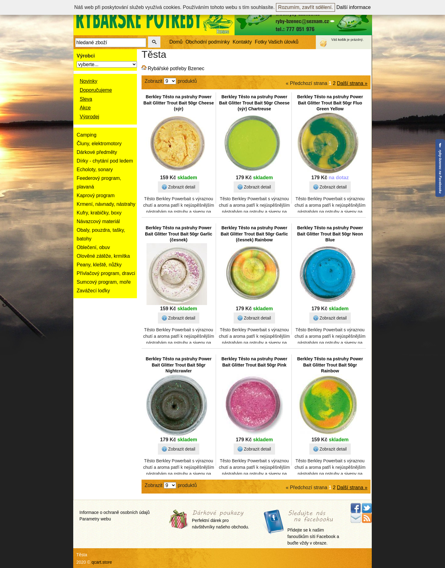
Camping (86, 135)
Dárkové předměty (97, 152)
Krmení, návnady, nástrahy (106, 204)
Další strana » (352, 83)
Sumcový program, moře (104, 282)
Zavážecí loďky (93, 290)
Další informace (354, 7)
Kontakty (242, 42)
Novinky (88, 81)
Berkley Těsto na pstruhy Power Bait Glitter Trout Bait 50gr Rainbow (330, 364)
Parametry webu (95, 518)
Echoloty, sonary (95, 169)
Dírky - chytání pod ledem (105, 160)
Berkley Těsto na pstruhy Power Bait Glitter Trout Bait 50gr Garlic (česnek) (178, 233)
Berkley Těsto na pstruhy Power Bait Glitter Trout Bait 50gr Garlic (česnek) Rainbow (254, 233)
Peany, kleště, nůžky (99, 264)
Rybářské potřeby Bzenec (176, 68)
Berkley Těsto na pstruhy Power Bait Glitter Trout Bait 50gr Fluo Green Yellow (330, 102)
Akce (85, 107)
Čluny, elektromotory (99, 143)
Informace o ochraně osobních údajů (114, 512)
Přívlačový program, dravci (106, 273)
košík (342, 39)
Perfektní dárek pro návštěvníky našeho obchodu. (220, 520)
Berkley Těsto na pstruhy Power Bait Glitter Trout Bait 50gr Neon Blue (330, 233)
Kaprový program (96, 195)
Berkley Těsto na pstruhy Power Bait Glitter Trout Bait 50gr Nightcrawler (178, 364)
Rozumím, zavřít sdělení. (305, 7)
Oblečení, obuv (93, 247)
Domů (176, 42)
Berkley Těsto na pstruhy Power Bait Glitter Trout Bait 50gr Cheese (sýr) (178, 102)
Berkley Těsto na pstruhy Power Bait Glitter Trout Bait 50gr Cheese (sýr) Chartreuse (254, 102)
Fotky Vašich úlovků (277, 42)
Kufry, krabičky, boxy (99, 212)
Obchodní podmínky (207, 42)
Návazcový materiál (98, 221)
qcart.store (101, 562)
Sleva (86, 99)
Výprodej (89, 116)
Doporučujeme (96, 90)
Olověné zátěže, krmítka (103, 256)
